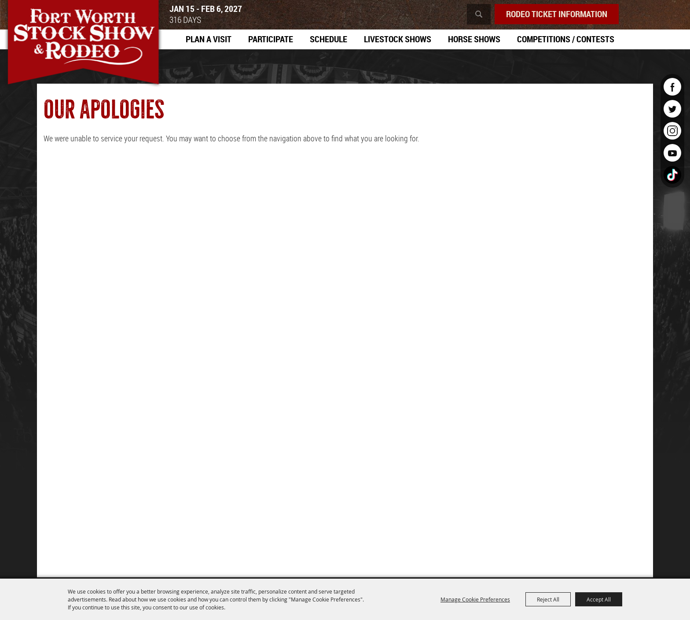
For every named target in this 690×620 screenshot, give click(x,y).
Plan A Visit (208, 39)
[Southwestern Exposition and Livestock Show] (83, 44)
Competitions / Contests (565, 39)
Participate (270, 39)
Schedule (328, 39)
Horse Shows (474, 39)
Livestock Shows (397, 39)
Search (479, 14)
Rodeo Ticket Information (556, 14)
